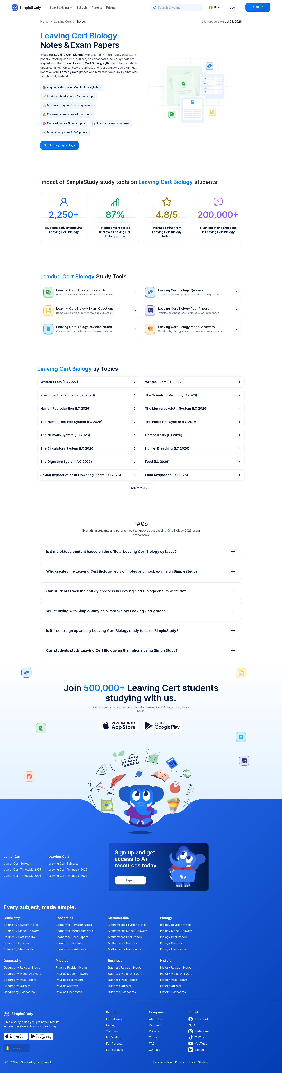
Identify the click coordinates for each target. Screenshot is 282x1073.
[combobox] (214, 8)
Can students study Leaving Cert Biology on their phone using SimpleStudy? (141, 650)
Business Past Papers (122, 980)
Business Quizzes (120, 986)
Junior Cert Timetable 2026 (22, 875)
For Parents (114, 1043)
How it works (115, 1019)
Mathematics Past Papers (125, 937)
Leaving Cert (62, 21)
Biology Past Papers (174, 937)
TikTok (196, 1037)
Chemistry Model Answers (22, 931)
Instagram (198, 1031)
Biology (81, 21)
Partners (155, 1025)
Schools (82, 7)
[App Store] (119, 726)
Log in (234, 7)
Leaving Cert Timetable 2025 (67, 869)
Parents (97, 7)
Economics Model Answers (74, 931)
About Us (155, 1019)
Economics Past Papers (72, 937)
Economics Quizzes (69, 943)
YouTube (197, 1043)
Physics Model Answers (72, 973)
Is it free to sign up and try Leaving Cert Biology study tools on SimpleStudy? (141, 631)
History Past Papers (173, 980)
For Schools (114, 1049)
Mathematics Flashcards (124, 949)
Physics (62, 960)
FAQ (152, 1043)
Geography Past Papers (20, 980)
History (166, 960)
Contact (154, 1049)
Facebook (198, 1019)
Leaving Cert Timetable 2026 (67, 875)
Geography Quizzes (17, 986)
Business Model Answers (125, 973)
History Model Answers (176, 973)
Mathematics (118, 918)
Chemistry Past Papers (19, 937)
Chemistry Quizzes (16, 943)
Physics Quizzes (67, 986)
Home (44, 21)
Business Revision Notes (124, 967)
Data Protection (162, 1062)
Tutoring (112, 1031)
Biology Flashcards (173, 949)
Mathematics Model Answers (127, 931)
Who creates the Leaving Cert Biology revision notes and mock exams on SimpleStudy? (141, 571)
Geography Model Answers (22, 973)
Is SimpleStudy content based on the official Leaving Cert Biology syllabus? (141, 551)
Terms (153, 1037)
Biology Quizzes (171, 943)
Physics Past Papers (70, 980)
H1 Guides (113, 1037)
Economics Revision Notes (74, 925)
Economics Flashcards (71, 949)
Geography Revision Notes (22, 967)
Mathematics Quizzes (122, 943)
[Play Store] (162, 726)
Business (115, 960)
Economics (64, 918)
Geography (12, 960)
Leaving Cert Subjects (63, 863)
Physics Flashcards (69, 992)
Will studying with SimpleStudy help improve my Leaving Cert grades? (141, 611)
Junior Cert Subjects (18, 863)
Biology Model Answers (176, 931)
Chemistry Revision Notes (21, 925)
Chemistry (12, 918)
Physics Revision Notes (71, 967)
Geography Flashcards (19, 992)
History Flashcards (173, 992)
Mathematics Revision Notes (127, 925)
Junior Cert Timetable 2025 (22, 869)
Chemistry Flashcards (18, 949)
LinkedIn (197, 1049)
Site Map (203, 1062)
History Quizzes (171, 986)
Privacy (154, 1031)
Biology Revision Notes (175, 925)
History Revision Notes (175, 967)
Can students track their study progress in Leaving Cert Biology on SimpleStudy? (141, 591)
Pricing (111, 7)
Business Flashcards (122, 992)
